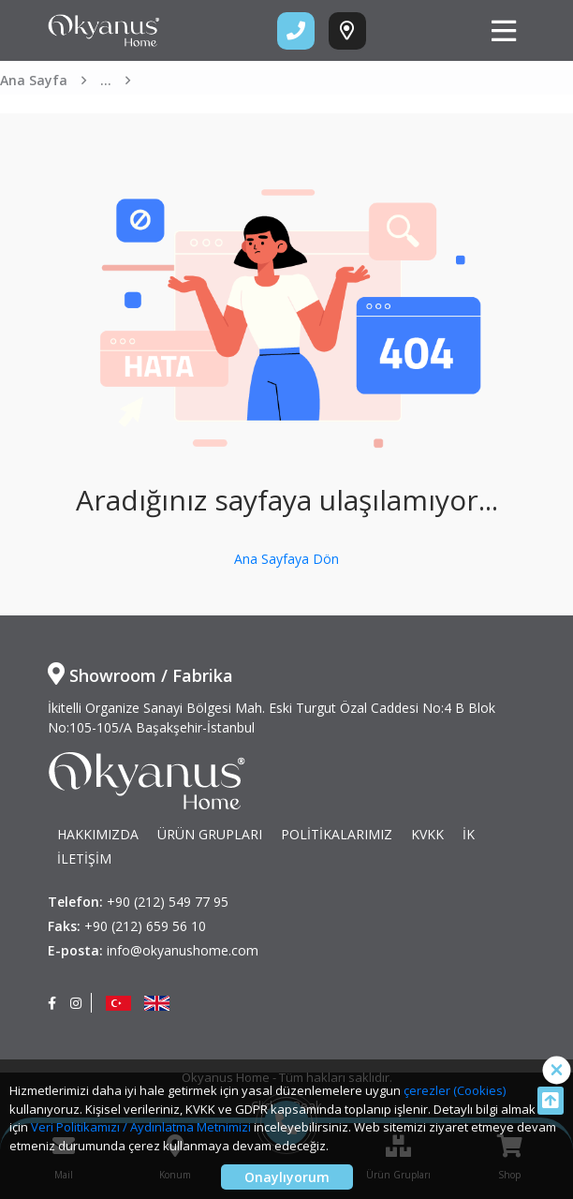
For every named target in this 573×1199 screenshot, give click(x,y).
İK (469, 834)
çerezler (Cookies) (455, 1090)
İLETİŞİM (84, 858)
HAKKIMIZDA (98, 834)
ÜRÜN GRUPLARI (209, 834)
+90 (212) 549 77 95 (167, 901)
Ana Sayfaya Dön (286, 559)
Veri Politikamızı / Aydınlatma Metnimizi (141, 1126)
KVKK (427, 834)
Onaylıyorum (287, 1177)
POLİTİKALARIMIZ (336, 834)
